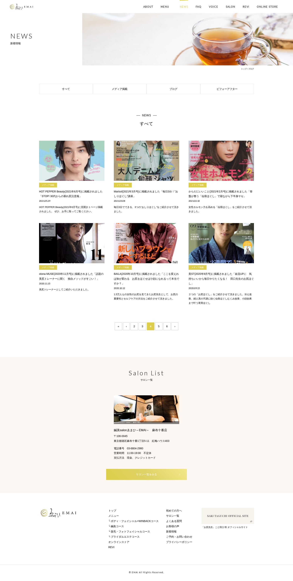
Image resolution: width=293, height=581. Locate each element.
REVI (246, 6)
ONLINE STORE (267, 6)
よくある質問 (174, 522)
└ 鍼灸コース (116, 527)
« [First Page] (118, 326)
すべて (76, 88)
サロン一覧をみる (152, 475)
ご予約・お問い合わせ (179, 537)
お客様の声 (172, 527)
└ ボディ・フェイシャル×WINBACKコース (133, 522)
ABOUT (148, 6)
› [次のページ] (174, 326)
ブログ (183, 88)
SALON (230, 6)
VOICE (213, 6)
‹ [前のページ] (126, 326)
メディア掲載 (128, 88)
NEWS (184, 6)
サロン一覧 (172, 516)
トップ (244, 69)
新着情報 (171, 532)
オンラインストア (118, 543)
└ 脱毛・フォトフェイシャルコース (129, 532)
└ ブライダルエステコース (124, 537)
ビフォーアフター (234, 88)
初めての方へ (174, 511)
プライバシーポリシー (179, 543)
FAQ (198, 6)
